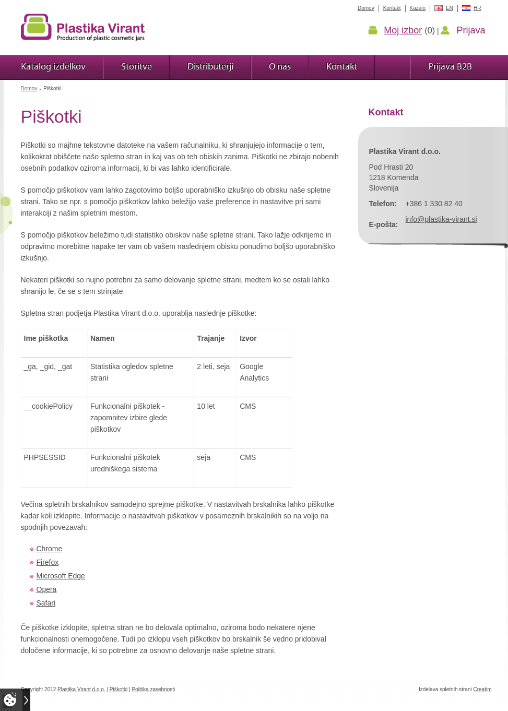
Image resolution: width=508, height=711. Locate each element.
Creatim (482, 689)
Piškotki (118, 689)
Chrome (50, 548)
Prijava (470, 30)
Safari (46, 603)
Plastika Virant (83, 27)
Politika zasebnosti (153, 689)
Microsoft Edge (61, 576)
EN (449, 8)
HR (477, 8)
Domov (29, 88)
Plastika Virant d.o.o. (81, 689)
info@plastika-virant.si (441, 219)
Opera (47, 589)
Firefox (48, 562)
